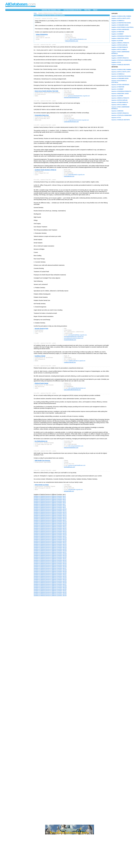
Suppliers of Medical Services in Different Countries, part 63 (50, 593)
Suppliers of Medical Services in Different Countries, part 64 (50, 595)
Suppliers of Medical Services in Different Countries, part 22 (50, 528)
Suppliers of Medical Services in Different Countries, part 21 (50, 526)
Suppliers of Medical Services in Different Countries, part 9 (50, 507)
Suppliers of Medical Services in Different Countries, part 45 (50, 565)
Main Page (87, 9)
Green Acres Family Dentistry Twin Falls (46, 91)
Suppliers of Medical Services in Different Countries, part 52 (50, 576)
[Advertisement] (18, 39)
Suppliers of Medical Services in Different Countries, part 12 (50, 512)
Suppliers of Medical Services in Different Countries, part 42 (50, 560)
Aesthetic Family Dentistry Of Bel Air (45, 170)
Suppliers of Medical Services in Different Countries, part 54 (50, 579)
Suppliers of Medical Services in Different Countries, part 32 (50, 544)
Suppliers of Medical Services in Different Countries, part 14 (50, 515)
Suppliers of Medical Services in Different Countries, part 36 (50, 550)
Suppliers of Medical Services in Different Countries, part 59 (50, 587)
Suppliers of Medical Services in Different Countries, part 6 (50, 502)
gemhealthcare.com (69, 467)
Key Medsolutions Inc (41, 441)
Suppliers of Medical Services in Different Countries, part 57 (50, 584)
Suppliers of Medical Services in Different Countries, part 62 (50, 592)
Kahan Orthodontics (42, 34)
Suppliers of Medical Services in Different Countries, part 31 (50, 542)
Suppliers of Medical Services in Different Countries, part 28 (50, 537)
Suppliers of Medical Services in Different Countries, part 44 (50, 563)
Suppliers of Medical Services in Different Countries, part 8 (50, 505)
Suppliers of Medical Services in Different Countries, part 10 (50, 509)
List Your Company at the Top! (72, 9)
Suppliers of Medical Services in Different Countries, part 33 (50, 545)
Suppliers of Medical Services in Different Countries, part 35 (50, 549)
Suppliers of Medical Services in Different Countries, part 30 (50, 541)
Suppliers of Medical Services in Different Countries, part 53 (50, 577)
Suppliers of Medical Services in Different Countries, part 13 (50, 513)
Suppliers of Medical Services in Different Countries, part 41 (50, 558)
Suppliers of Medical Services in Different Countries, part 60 (50, 589)
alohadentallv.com (69, 491)
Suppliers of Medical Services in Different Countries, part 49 (50, 571)
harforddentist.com (69, 176)
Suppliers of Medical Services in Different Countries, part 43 (50, 561)
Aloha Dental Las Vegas (42, 484)
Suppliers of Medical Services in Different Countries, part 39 (50, 555)
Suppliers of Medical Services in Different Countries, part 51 (50, 574)
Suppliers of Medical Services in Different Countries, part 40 (50, 557)
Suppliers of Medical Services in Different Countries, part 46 (50, 566)
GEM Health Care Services (42, 460)
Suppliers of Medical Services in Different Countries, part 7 (50, 504)
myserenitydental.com (70, 339)
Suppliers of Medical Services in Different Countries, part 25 (50, 533)
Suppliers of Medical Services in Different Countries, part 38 (50, 553)
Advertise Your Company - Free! (51, 9)
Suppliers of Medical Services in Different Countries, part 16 (50, 518)
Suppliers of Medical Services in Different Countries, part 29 (50, 539)
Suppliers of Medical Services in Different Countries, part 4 (50, 499)
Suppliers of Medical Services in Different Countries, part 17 (50, 520)
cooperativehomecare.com (71, 121)
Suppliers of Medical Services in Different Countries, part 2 (50, 496)
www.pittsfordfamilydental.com (72, 389)
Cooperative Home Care (42, 115)
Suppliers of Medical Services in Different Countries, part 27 (50, 536)
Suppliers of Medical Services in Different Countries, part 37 (50, 552)
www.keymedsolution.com (71, 447)
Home (35, 13)
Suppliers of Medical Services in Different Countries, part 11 (50, 510)
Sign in (95, 9)
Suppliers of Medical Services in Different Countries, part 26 (50, 534)
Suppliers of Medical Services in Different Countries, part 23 (50, 529)
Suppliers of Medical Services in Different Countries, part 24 (50, 531)
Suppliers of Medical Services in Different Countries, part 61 (50, 590)
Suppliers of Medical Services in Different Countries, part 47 (50, 568)
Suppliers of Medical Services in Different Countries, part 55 (50, 581)
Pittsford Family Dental (41, 383)
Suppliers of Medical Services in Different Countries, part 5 (50, 501)
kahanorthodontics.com (71, 41)
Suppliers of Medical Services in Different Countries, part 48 (50, 569)
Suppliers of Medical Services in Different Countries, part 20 (50, 525)
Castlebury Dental (40, 356)
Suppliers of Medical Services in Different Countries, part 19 (50, 523)
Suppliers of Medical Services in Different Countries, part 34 (50, 547)
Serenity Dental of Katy (41, 328)
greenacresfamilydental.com (72, 97)
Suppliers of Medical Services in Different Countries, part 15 (50, 517)
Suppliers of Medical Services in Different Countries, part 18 (50, 521)
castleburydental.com (70, 362)
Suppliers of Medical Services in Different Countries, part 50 (50, 573)
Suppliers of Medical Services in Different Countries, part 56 (50, 582)
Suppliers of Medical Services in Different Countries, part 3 (50, 497)
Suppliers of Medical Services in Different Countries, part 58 (50, 585)
